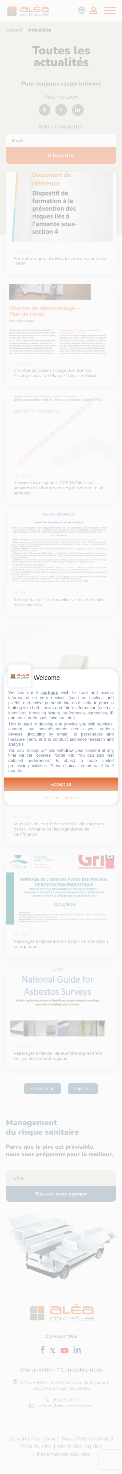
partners (49, 692)
